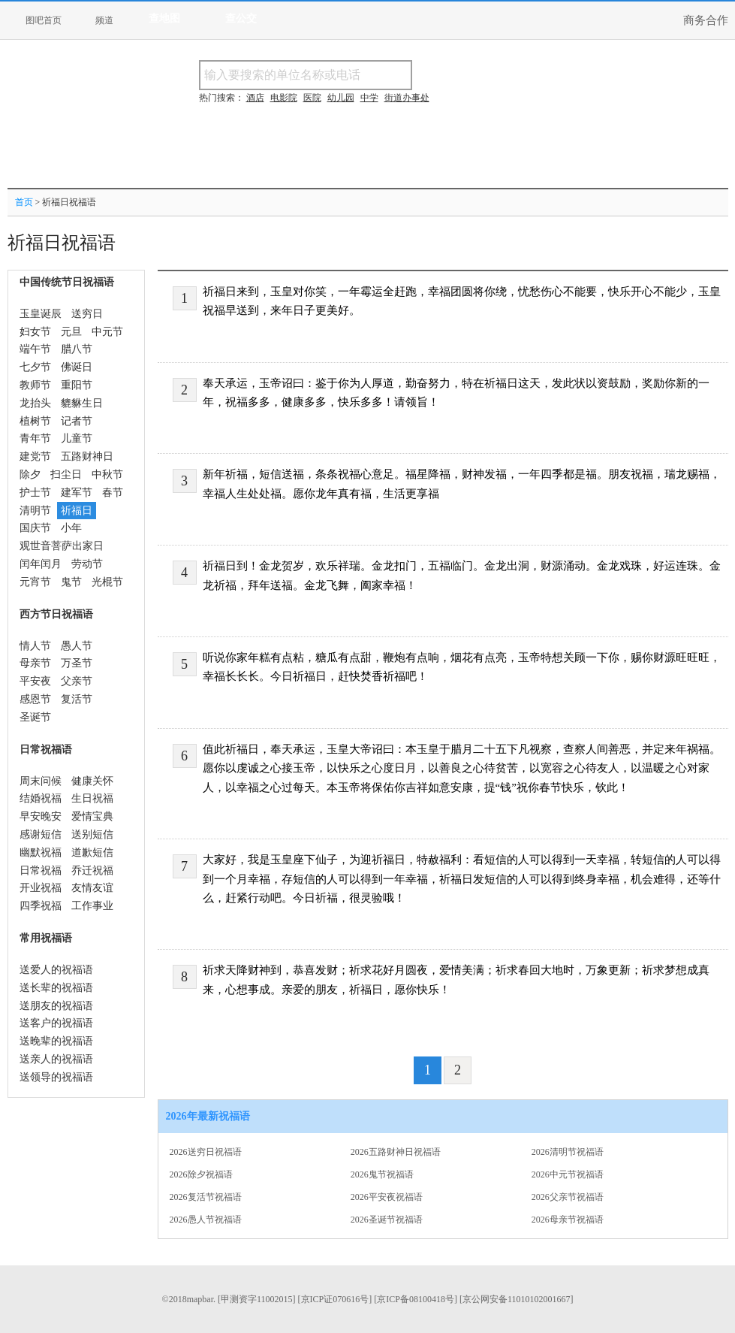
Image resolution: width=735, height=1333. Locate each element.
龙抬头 (35, 403)
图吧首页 (44, 20)
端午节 (35, 349)
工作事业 (92, 905)
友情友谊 (92, 887)
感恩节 (35, 699)
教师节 (35, 385)
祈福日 (76, 510)
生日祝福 (92, 798)
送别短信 (92, 834)
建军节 (76, 492)
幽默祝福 (41, 852)
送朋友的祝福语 (56, 1005)
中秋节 (107, 474)
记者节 (76, 421)
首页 (24, 202)
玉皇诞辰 (41, 313)
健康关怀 (92, 781)
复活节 (76, 699)
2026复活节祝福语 (206, 1197)
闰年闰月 (41, 564)
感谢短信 (41, 834)
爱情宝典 (92, 816)
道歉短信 (92, 852)
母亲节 (35, 663)
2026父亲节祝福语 (568, 1197)
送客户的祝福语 (56, 1023)
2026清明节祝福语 (568, 1152)
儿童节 (76, 438)
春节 (112, 492)
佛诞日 (76, 367)
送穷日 (87, 313)
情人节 (35, 645)
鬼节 (71, 582)
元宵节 (35, 582)
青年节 (35, 438)
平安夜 (35, 681)
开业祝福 (41, 887)
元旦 (71, 331)
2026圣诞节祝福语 (387, 1219)
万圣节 (76, 663)
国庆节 (35, 528)
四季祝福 (41, 905)
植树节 (35, 421)
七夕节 (35, 367)
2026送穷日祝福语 (206, 1152)
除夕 (30, 474)
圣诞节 (35, 717)
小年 (71, 528)
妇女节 (35, 331)
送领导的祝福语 (56, 1077)
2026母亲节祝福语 (568, 1219)
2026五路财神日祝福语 (396, 1152)
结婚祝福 (41, 798)
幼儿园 (340, 97)
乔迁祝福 (92, 870)
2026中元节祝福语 (568, 1174)
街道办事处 (406, 97)
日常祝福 (41, 870)
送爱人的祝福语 (56, 969)
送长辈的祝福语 (56, 987)
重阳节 (76, 385)
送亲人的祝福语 (56, 1059)
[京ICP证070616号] (335, 1299)
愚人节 (76, 645)
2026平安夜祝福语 (387, 1197)
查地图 (164, 18)
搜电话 (521, 74)
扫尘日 (66, 474)
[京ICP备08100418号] (415, 1299)
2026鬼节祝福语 (382, 1174)
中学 (369, 97)
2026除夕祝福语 (201, 1174)
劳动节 (87, 564)
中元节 (107, 331)
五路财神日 (87, 456)
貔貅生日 (82, 403)
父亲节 (76, 681)
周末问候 (41, 781)
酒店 (255, 97)
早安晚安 (41, 816)
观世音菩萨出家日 (62, 546)
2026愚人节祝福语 (206, 1219)
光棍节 (107, 582)
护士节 (35, 492)
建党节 (35, 456)
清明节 (35, 510)
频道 (104, 20)
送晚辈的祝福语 (56, 1041)
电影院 (283, 97)
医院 (312, 97)
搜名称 (450, 74)
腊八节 (76, 349)
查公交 (241, 18)
